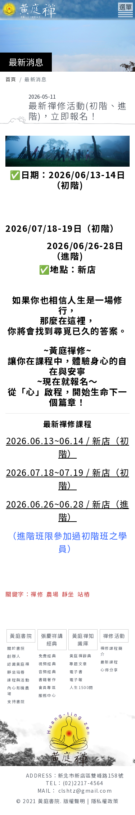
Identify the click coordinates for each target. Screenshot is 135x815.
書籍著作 (48, 679)
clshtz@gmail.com (85, 790)
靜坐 (68, 594)
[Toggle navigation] (125, 10)
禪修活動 (114, 635)
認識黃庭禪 (18, 664)
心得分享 (109, 669)
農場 (52, 594)
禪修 (37, 594)
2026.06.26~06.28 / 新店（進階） (67, 510)
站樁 (83, 594)
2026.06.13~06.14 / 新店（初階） (67, 447)
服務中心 (48, 695)
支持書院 (16, 701)
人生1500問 (81, 687)
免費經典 (48, 655)
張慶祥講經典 (52, 639)
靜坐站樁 (16, 672)
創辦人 (14, 656)
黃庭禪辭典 (80, 655)
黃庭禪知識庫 (83, 639)
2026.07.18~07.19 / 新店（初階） (67, 478)
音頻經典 (48, 671)
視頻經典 (48, 663)
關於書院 (16, 648)
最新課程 (109, 662)
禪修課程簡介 (111, 651)
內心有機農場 (18, 690)
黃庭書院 (21, 635)
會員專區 (48, 687)
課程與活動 (18, 680)
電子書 (76, 671)
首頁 (11, 79)
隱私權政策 (105, 801)
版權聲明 (74, 801)
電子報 (76, 679)
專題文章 (78, 663)
